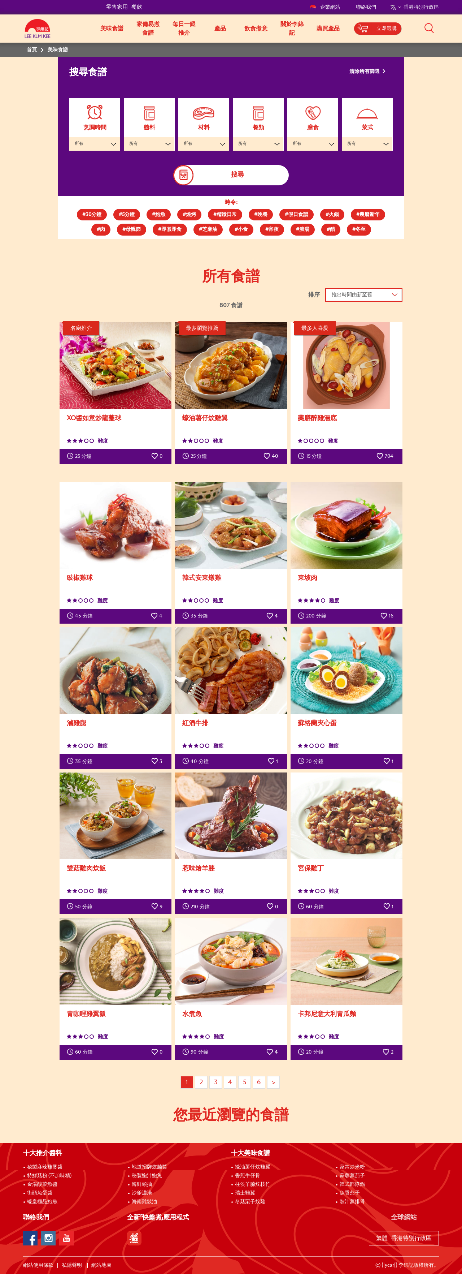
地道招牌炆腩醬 (149, 1167)
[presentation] (92, 213)
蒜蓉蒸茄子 (352, 1175)
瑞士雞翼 (245, 1193)
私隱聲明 (72, 1265)
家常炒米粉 (352, 1167)
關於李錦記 (292, 28)
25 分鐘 (79, 456)
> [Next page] (273, 1082)
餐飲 (136, 7)
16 (386, 615)
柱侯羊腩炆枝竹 (252, 1184)
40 (270, 456)
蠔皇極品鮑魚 (42, 1201)
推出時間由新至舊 (352, 294)
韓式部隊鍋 (352, 1184)
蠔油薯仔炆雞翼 (252, 1167)
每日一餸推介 (184, 28)
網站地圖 (102, 1265)
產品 (220, 28)
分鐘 (80, 615)
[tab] (92, 214)
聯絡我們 (366, 7)
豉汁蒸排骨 (352, 1201)
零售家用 (117, 7)
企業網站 (325, 7)
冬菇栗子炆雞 (250, 1201)
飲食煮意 (255, 28)
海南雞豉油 (144, 1201)
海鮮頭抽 (142, 1184)
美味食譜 (111, 28)
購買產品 (328, 28)
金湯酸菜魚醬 (42, 1184)
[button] (441, 28)
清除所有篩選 (365, 71)
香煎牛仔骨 (247, 1175)
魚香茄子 (350, 1193)
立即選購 (386, 28)
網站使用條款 (38, 1265)
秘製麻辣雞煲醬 (44, 1167)
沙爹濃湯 (142, 1193)
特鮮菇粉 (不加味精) (49, 1175)
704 (384, 456)
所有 (79, 144)
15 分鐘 (310, 456)
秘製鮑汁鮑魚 (147, 1175)
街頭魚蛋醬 (39, 1193)
